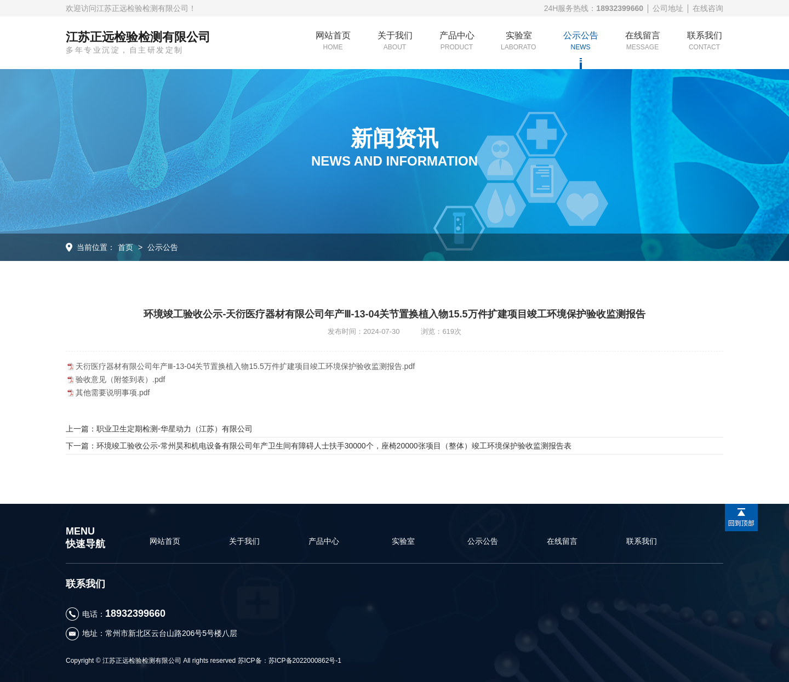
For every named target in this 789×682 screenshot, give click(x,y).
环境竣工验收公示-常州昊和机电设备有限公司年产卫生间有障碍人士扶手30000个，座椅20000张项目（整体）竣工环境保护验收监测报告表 (333, 445)
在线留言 (642, 41)
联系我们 (704, 41)
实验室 (518, 41)
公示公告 (580, 41)
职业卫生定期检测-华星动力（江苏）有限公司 (174, 428)
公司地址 (668, 8)
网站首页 (333, 41)
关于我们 (395, 41)
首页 (125, 247)
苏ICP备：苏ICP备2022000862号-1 (289, 660)
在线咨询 (708, 8)
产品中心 (456, 41)
